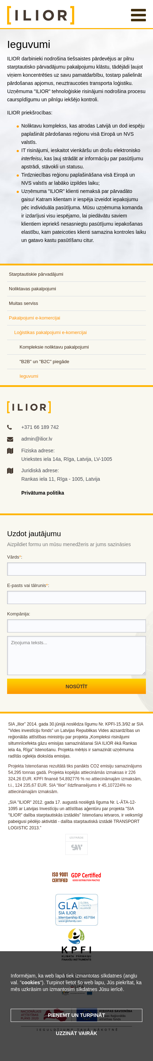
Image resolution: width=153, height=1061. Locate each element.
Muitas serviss (23, 303)
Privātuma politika (42, 493)
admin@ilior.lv (36, 439)
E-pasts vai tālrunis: (28, 585)
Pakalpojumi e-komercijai (34, 318)
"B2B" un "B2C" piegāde (44, 361)
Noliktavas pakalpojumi (32, 288)
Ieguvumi (29, 376)
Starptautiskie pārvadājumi (36, 274)
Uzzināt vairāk (76, 1033)
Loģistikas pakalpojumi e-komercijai (50, 332)
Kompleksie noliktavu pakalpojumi (54, 347)
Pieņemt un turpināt (76, 1015)
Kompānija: (18, 613)
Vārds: (14, 557)
